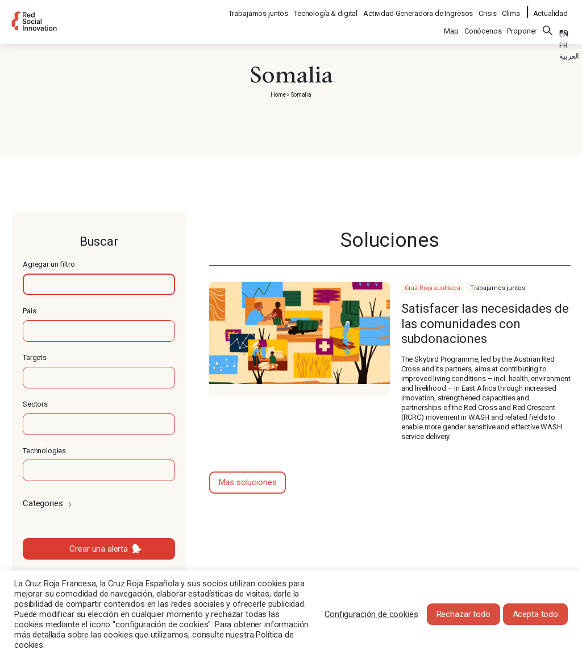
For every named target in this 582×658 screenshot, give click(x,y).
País (29, 311)
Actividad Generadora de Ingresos (418, 9)
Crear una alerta (98, 549)
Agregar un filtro (48, 264)
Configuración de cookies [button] (371, 614)
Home (278, 95)
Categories (48, 503)
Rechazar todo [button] (463, 614)
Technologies (44, 450)
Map (451, 23)
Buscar (547, 23)
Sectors (35, 404)
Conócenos (483, 23)
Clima (511, 9)
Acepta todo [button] (535, 614)
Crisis (488, 9)
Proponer (522, 23)
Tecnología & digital (326, 9)
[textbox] (99, 284)
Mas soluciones (248, 482)
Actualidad (550, 9)
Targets (35, 357)
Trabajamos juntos (259, 9)
